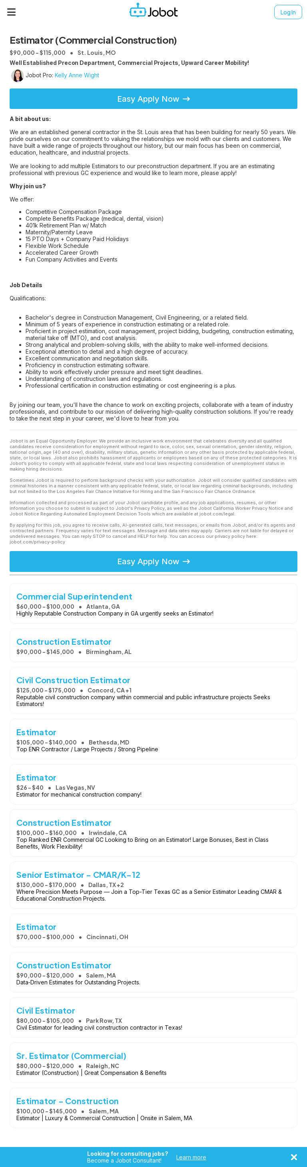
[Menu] (11, 12)
